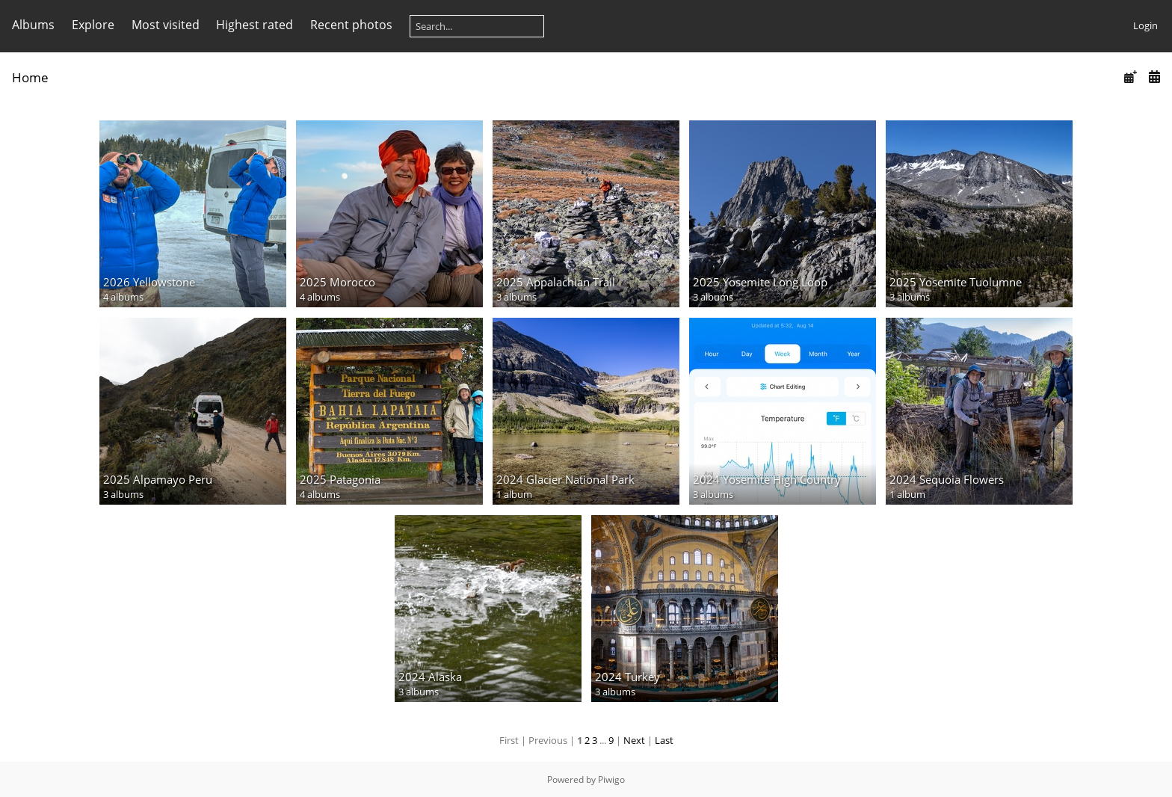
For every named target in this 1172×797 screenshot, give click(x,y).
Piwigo (611, 779)
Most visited (166, 24)
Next (634, 740)
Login (1145, 25)
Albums (33, 24)
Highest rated (254, 24)
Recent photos (351, 24)
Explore (93, 24)
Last (664, 740)
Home (30, 77)
